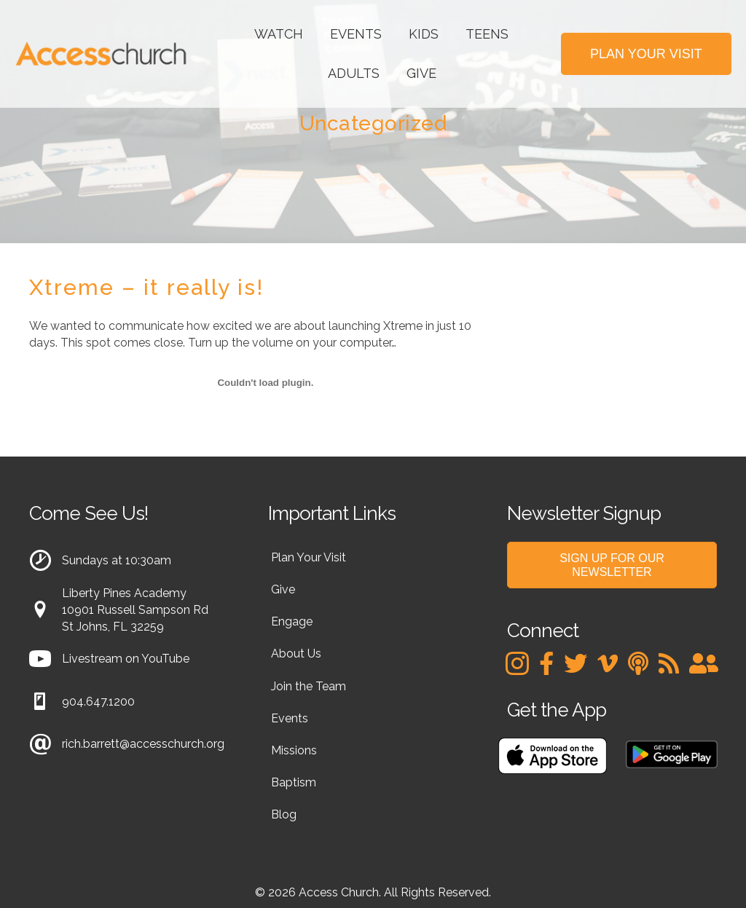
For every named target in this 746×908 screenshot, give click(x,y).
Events (356, 34)
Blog (284, 814)
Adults (354, 73)
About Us (296, 653)
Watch (278, 34)
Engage (292, 621)
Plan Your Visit (308, 557)
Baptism (293, 782)
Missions (294, 750)
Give (421, 73)
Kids (424, 34)
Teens (487, 34)
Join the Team (308, 686)
